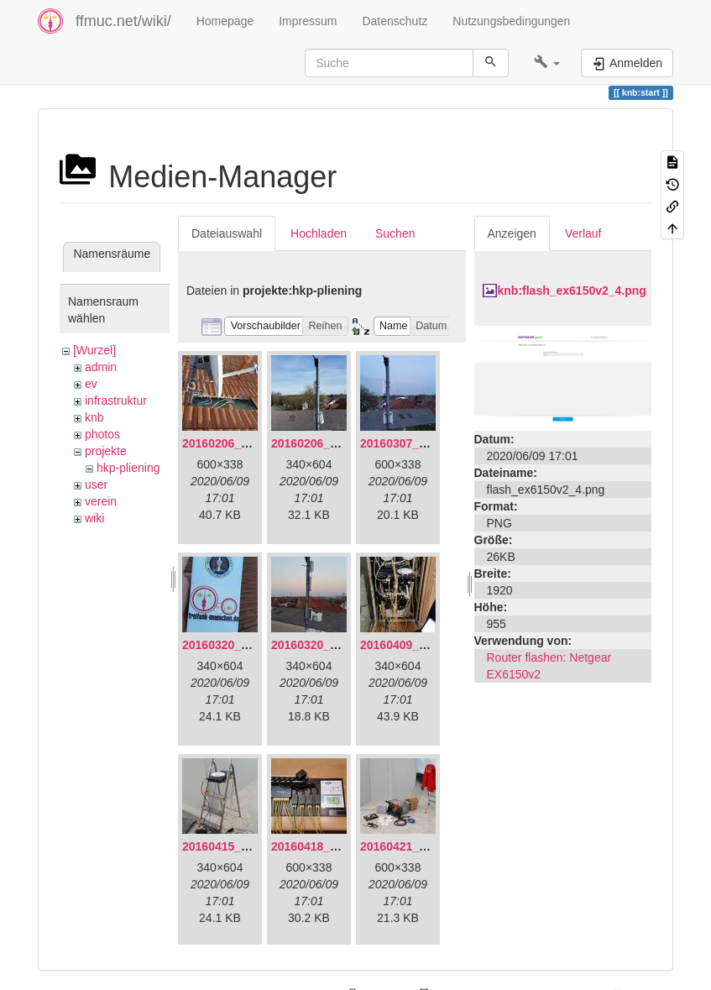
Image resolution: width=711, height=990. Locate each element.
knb (94, 417)
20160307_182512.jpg (419, 443)
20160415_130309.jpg (241, 846)
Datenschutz (394, 21)
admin (101, 367)
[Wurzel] (94, 350)
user (96, 484)
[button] (546, 63)
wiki (94, 518)
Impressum (308, 21)
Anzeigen (512, 233)
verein (101, 501)
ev (91, 383)
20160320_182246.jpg (330, 645)
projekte (106, 451)
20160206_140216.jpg (330, 443)
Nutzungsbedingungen (511, 21)
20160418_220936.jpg (330, 846)
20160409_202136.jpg (419, 645)
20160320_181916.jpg (241, 645)
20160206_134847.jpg (241, 443)
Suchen (395, 233)
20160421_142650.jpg (419, 846)
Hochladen (318, 233)
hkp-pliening (128, 467)
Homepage (225, 21)
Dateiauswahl (226, 233)
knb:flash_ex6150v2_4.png (572, 290)
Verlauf (583, 233)
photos (102, 434)
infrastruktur (116, 400)
